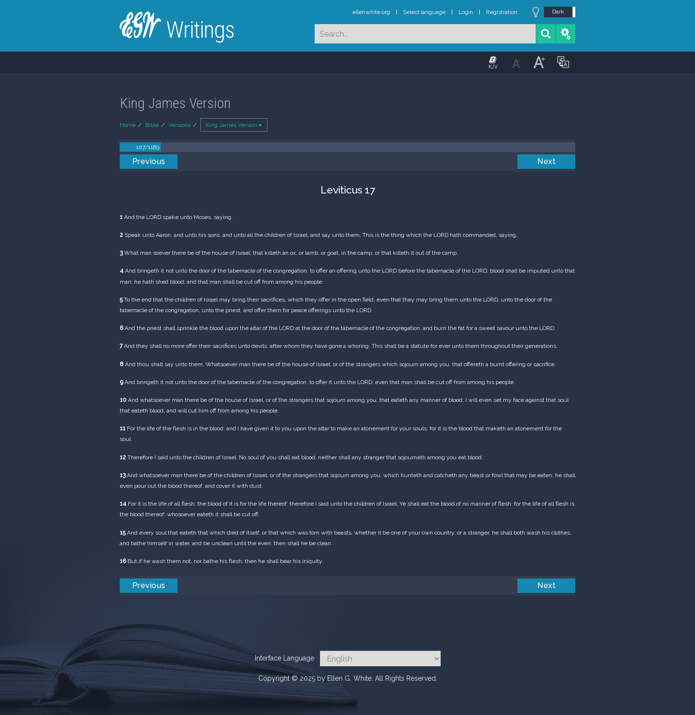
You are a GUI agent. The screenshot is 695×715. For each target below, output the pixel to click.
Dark (558, 11)
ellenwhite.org (371, 12)
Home (128, 125)
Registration (501, 12)
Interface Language (284, 658)
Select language (424, 12)
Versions (179, 125)
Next (546, 161)
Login (466, 12)
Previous (149, 161)
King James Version (234, 125)
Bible (152, 125)
